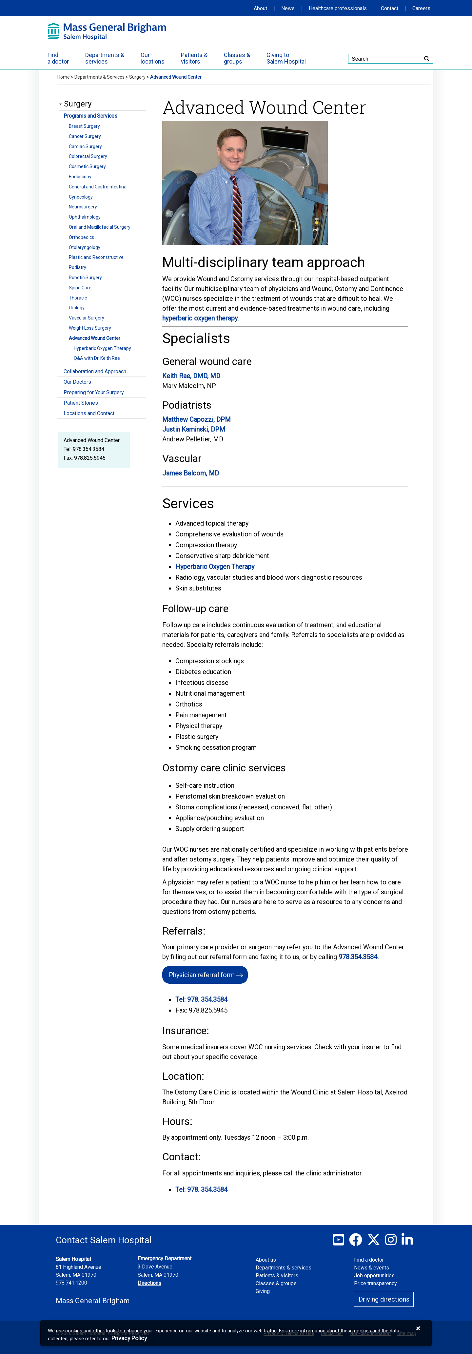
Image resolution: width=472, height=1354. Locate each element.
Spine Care (80, 287)
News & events (371, 1268)
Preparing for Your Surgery (94, 392)
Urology (77, 307)
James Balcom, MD (190, 473)
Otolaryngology (84, 247)
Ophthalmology (85, 217)
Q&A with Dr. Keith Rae (97, 358)
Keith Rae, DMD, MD (191, 376)
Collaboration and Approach (95, 371)
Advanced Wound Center (94, 338)
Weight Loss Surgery (90, 328)
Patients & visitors (277, 1275)
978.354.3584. (359, 957)
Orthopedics (81, 237)
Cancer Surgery (85, 136)
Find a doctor (369, 1260)
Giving (263, 1291)
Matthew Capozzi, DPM (196, 419)
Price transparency (375, 1283)
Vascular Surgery (86, 317)
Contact (389, 8)
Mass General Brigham (93, 1301)
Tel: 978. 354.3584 (201, 999)
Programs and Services (90, 116)
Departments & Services (99, 77)
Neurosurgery (83, 206)
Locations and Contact (89, 413)
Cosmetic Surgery (87, 166)
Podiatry (77, 267)
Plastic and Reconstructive (96, 257)
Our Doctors (77, 382)
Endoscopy (80, 176)
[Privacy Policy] (129, 1338)
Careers (421, 8)
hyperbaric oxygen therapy (200, 318)
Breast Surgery (84, 126)
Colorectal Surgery (88, 156)
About (260, 8)
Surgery (137, 77)
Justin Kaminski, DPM (193, 429)
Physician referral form (202, 975)
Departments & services (283, 1268)
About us (266, 1260)
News (288, 8)
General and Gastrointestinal (98, 186)
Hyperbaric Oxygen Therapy (102, 348)
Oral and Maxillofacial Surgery (99, 227)
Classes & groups (276, 1283)
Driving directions (384, 1299)
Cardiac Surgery (85, 146)
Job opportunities (374, 1275)
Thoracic (78, 297)
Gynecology (81, 197)
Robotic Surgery (85, 277)
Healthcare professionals (338, 8)
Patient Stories (81, 403)
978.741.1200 (71, 1283)
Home (63, 77)
